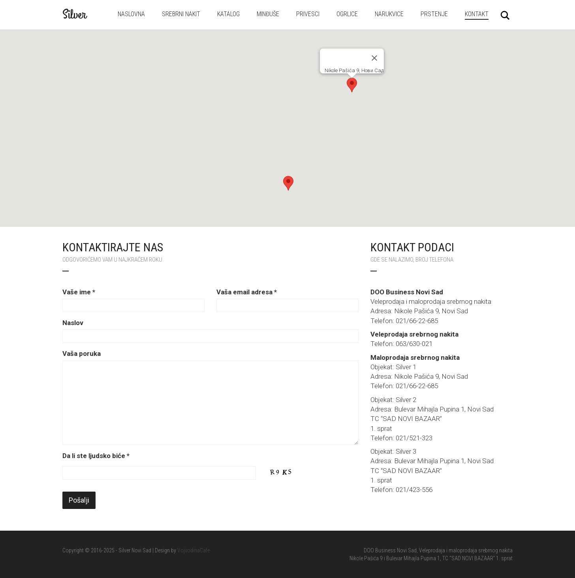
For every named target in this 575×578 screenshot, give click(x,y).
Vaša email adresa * (246, 292)
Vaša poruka (81, 353)
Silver (74, 15)
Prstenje (434, 14)
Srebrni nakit (181, 14)
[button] (288, 183)
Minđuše (268, 14)
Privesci (307, 14)
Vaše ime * (78, 292)
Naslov (72, 323)
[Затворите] (374, 58)
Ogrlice (347, 14)
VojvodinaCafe (193, 550)
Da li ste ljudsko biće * (96, 456)
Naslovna (131, 14)
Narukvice (389, 14)
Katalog (228, 14)
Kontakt (477, 14)
